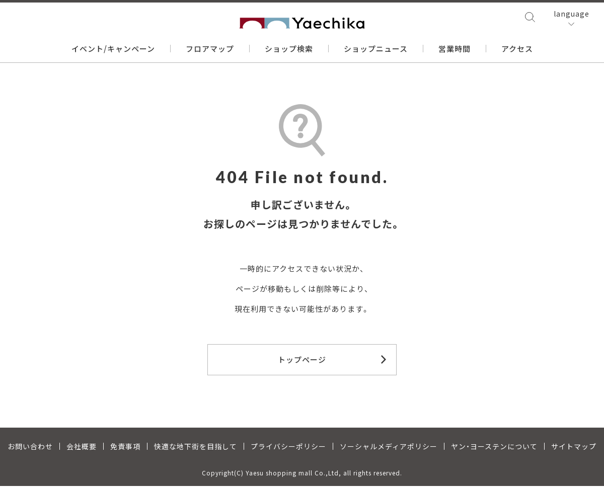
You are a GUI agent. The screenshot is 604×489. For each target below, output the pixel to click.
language (571, 15)
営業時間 (454, 49)
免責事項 (125, 449)
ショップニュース (376, 49)
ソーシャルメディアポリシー (388, 449)
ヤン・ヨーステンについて (494, 449)
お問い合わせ (30, 449)
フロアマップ (210, 49)
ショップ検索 (289, 49)
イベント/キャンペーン (113, 49)
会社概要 (81, 449)
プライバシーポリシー (288, 449)
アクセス (517, 49)
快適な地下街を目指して (195, 449)
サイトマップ (573, 449)
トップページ (302, 359)
